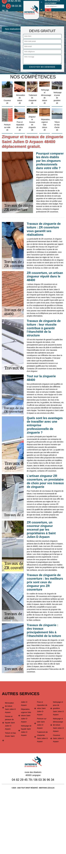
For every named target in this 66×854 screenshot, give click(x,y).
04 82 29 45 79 (22, 779)
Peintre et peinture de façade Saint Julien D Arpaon (10, 722)
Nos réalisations (13, 29)
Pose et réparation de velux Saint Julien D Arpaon (42, 708)
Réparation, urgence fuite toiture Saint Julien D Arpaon (26, 715)
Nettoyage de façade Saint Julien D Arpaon (26, 730)
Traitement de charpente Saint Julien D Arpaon (42, 737)
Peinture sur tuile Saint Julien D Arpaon (41, 723)
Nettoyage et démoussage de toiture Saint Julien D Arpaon (58, 725)
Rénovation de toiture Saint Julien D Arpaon (10, 707)
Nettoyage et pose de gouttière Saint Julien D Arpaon (58, 708)
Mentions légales (46, 788)
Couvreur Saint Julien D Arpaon (58, 738)
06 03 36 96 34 (44, 779)
